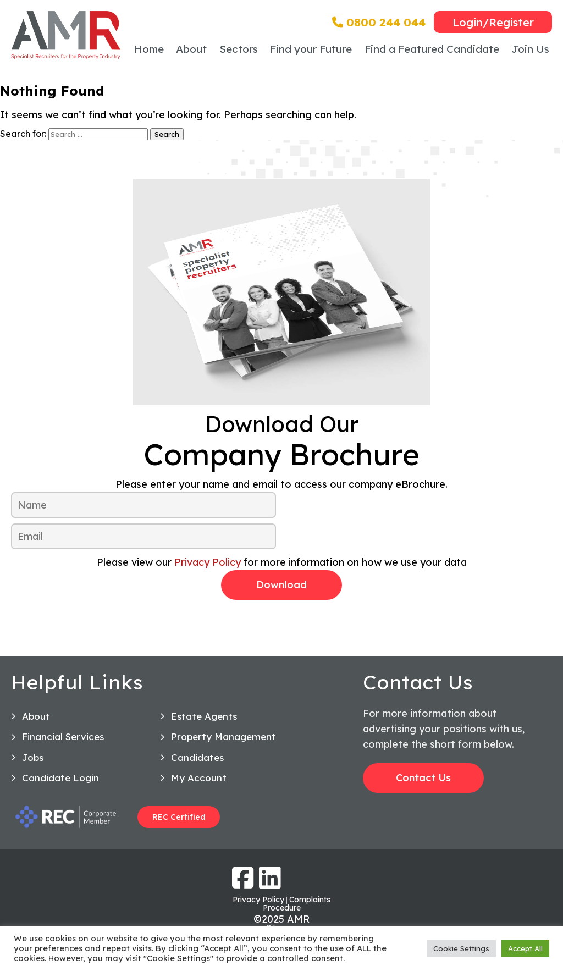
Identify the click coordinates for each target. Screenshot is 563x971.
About (191, 49)
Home (149, 49)
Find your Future (311, 49)
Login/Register (493, 22)
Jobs (32, 757)
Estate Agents (204, 716)
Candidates (197, 757)
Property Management (223, 736)
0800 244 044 (379, 22)
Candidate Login (60, 778)
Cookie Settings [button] (461, 948)
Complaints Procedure (297, 904)
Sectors (238, 49)
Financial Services (63, 736)
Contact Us (423, 777)
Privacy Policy (207, 562)
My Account (199, 778)
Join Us (530, 49)
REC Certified (179, 817)
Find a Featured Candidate (432, 49)
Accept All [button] (525, 948)
